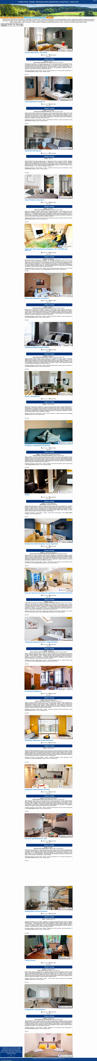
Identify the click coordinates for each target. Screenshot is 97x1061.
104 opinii (57, 209)
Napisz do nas (61, 1058)
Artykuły (49, 17)
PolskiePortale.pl (9, 1060)
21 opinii (66, 602)
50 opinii (66, 260)
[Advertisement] (48, 874)
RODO (14, 1053)
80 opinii (61, 652)
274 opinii (58, 799)
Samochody (35, 17)
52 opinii (58, 62)
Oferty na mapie (12, 17)
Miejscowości (20, 17)
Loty (27, 17)
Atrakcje (42, 17)
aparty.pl (95, 0)
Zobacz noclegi (49, 59)
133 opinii (58, 308)
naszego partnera (46, 71)
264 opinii (56, 701)
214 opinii (57, 111)
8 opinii (51, 504)
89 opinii (61, 553)
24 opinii (54, 970)
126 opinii (58, 357)
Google (19, 1047)
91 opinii (58, 455)
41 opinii (57, 848)
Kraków (69, 28)
